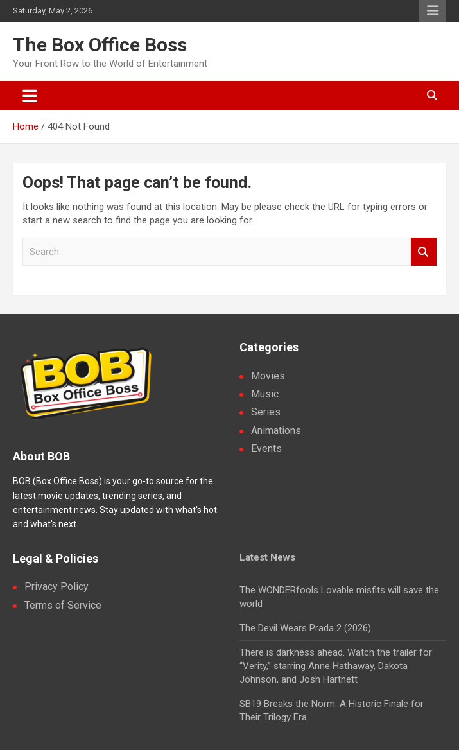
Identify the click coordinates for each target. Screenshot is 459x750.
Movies (268, 376)
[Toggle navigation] (30, 95)
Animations (276, 430)
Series (266, 412)
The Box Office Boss (100, 44)
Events (266, 448)
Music (265, 394)
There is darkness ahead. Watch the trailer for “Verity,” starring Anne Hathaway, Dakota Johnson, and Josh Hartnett (335, 666)
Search (424, 252)
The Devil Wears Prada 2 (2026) (305, 628)
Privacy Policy (56, 586)
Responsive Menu (432, 11)
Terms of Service (62, 605)
